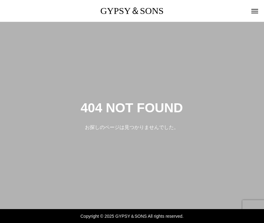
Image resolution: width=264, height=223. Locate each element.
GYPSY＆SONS (132, 11)
